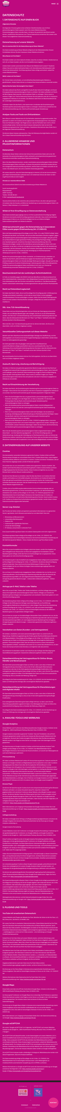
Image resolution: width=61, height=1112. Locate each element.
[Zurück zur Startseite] (6, 4)
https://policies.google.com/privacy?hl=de (32, 979)
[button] (54, 4)
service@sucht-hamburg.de (15, 197)
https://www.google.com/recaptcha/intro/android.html (25, 1071)
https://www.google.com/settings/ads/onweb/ (24, 876)
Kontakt (53, 1103)
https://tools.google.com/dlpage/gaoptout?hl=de (24, 803)
